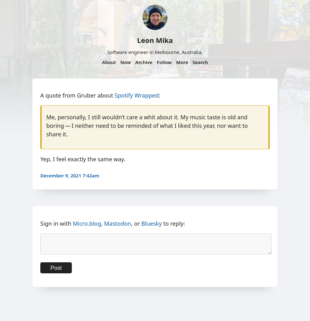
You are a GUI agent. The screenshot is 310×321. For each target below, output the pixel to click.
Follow (164, 62)
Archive (143, 62)
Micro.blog (87, 223)
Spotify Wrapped (137, 95)
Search (200, 62)
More (182, 62)
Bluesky (151, 223)
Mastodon (117, 223)
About (109, 62)
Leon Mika (155, 40)
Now (125, 62)
